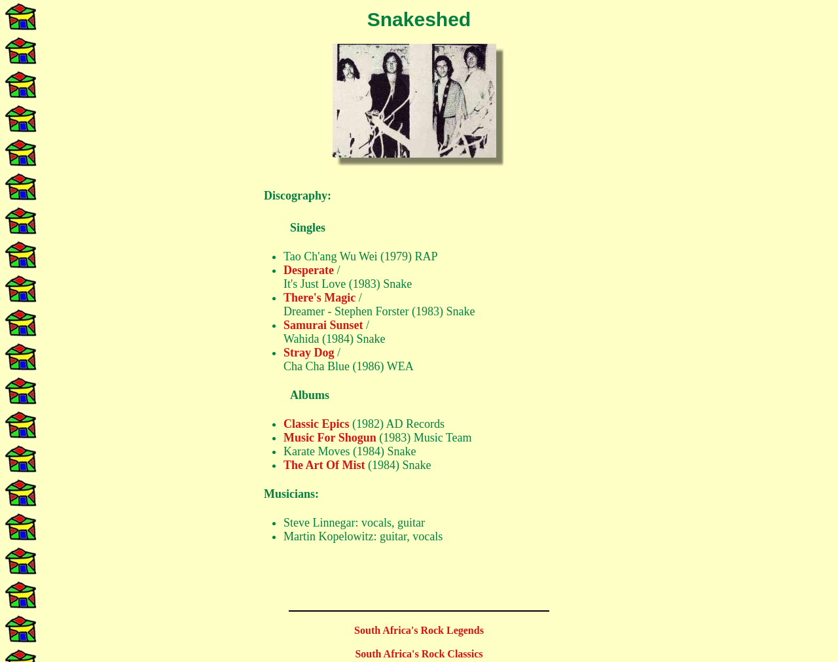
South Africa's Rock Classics (419, 653)
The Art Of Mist (324, 465)
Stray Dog (309, 352)
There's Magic (319, 297)
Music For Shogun (329, 437)
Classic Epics (316, 423)
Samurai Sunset (323, 325)
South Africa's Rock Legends (419, 630)
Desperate (308, 270)
